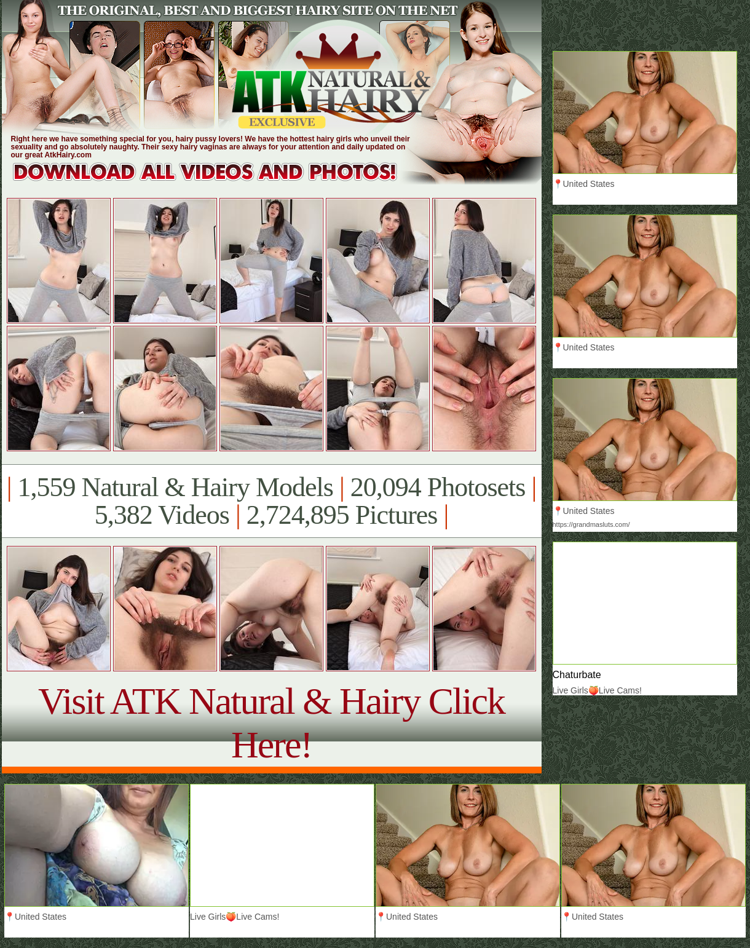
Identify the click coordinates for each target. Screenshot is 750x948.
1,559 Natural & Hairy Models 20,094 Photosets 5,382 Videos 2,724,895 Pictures (271, 501)
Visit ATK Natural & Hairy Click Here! (271, 722)
